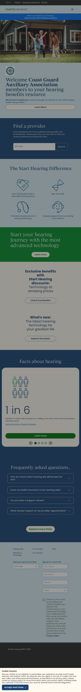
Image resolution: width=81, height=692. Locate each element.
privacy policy (17, 680)
